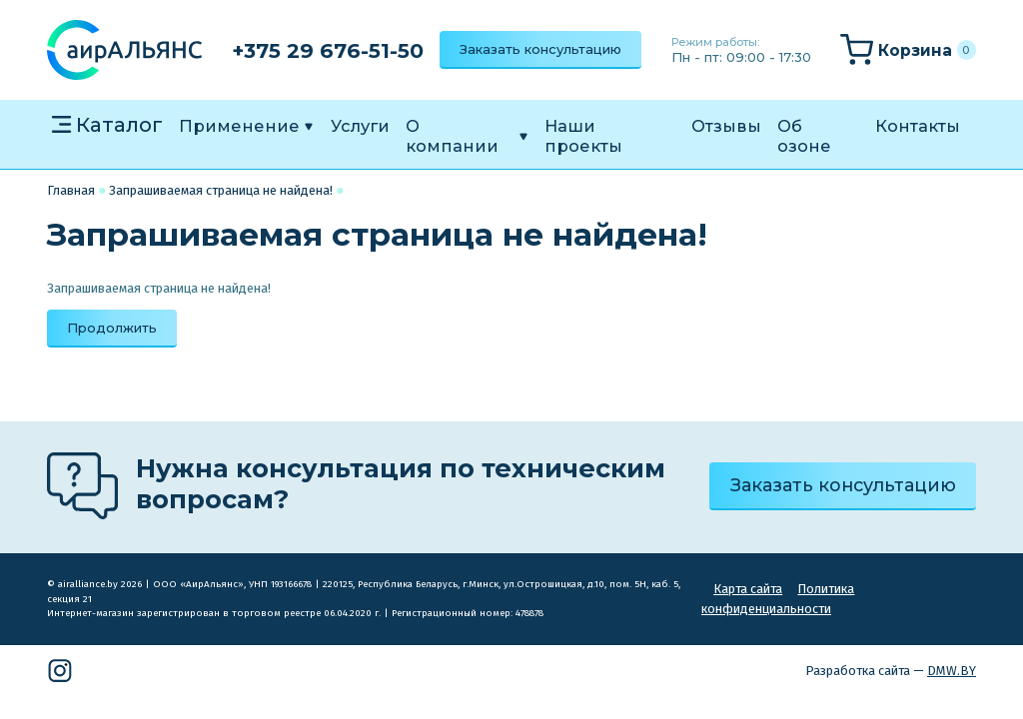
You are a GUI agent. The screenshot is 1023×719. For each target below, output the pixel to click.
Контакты (917, 126)
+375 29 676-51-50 (328, 50)
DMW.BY (951, 670)
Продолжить (112, 328)
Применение (239, 126)
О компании (452, 136)
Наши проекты (583, 136)
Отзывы (726, 126)
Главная (71, 190)
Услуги (360, 126)
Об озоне (804, 136)
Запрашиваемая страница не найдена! (221, 190)
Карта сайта (747, 588)
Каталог (119, 124)
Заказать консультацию (540, 49)
